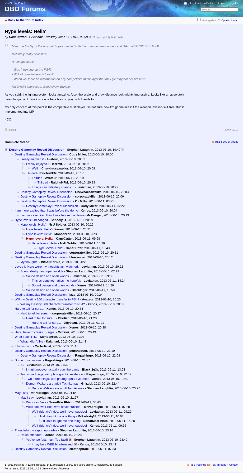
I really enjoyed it (32, 159)
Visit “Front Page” (15, 3)
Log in (221, 3)
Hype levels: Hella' (33, 224)
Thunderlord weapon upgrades (36, 430)
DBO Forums (25, 9)
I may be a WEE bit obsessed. (53, 444)
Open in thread (229, 20)
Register (233, 3)
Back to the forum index (25, 20)
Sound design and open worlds (41, 271)
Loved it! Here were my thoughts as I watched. (47, 266)
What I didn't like (26, 336)
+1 (22, 365)
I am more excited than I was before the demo (46, 210)
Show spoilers (209, 20)
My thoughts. (29, 262)
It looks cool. (23, 346)
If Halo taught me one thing (56, 416)
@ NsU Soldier (116, 37)
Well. (35, 168)
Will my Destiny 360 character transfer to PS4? (47, 299)
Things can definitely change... (53, 187)
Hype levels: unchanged (31, 220)
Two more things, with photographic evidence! (52, 374)
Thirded (31, 173)
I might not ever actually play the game (52, 369)
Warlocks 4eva (36, 402)
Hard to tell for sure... (29, 308)
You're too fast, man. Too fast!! (47, 439)
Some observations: (28, 360)
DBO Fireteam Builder (202, 3)
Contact (233, 464)
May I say (21, 393)
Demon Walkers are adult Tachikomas (52, 383)
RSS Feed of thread (226, 141)
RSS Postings (198, 464)
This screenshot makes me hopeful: (56, 280)
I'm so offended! (31, 435)
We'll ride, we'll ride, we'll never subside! (53, 407)
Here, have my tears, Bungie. (35, 332)
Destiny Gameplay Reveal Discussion (36, 149)
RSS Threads (218, 464)
